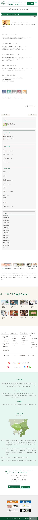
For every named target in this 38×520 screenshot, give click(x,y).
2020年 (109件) (6, 224)
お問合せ (26, 487)
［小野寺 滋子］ (32, 106)
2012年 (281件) (6, 237)
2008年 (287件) (6, 243)
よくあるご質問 (34, 347)
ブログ (13, 345)
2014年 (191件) (6, 233)
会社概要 (14, 338)
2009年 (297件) (6, 242)
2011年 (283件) (6, 238)
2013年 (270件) (6, 235)
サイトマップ (6, 355)
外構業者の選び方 (34, 339)
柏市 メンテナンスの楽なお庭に (10, 14)
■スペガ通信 (5, 139)
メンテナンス (25, 344)
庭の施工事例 (6, 350)
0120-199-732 (15, 487)
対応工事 (33, 342)
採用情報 (32, 355)
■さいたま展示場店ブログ (8, 136)
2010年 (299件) (6, 240)
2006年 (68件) (6, 247)
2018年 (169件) (6, 227)
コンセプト (14, 336)
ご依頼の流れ (34, 344)
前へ (5, 115)
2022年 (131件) (6, 220)
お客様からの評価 (25, 341)
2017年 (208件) (6, 228)
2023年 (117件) (6, 219)
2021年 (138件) (6, 222)
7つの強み (24, 336)
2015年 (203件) (6, 232)
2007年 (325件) (6, 245)
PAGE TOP (33, 518)
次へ (32, 115)
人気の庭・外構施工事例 (6, 340)
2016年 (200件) (6, 230)
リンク (14, 355)
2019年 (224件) (6, 225)
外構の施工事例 (6, 347)
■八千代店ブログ (6, 134)
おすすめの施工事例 (6, 344)
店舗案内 (14, 340)
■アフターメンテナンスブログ (9, 138)
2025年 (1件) (5, 215)
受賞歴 (23, 338)
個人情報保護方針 (23, 355)
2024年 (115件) (6, 217)
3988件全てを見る (5, 337)
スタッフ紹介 (15, 343)
